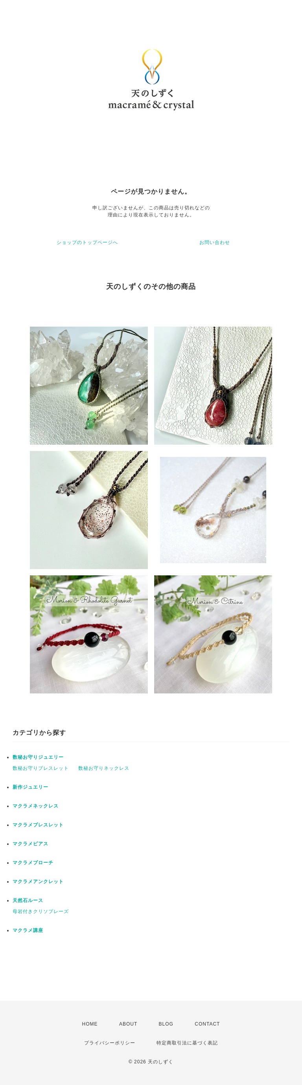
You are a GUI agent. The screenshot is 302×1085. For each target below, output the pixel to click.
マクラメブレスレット (38, 825)
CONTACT (207, 1024)
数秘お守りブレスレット (41, 768)
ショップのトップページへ (87, 242)
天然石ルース (28, 900)
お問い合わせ (214, 242)
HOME (90, 1024)
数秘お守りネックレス (103, 768)
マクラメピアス (30, 844)
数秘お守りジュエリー (38, 757)
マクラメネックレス (36, 806)
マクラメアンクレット (38, 881)
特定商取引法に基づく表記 (187, 1043)
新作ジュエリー (30, 787)
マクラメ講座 (28, 930)
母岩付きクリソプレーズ (41, 911)
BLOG (166, 1024)
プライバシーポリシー (109, 1043)
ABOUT (128, 1024)
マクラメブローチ (33, 862)
